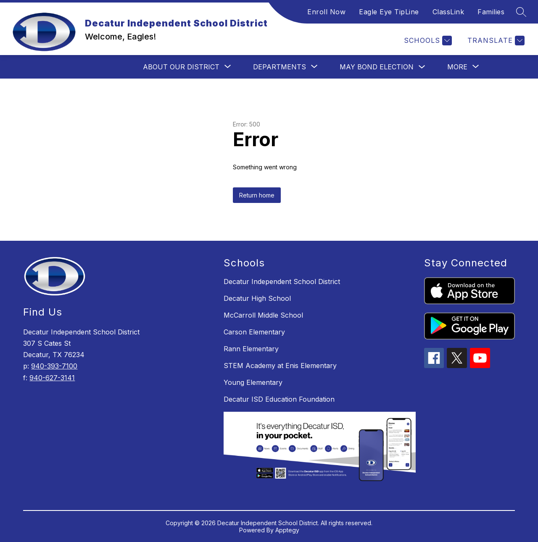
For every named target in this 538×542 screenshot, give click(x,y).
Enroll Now (326, 12)
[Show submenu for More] (457, 67)
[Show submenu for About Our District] (181, 67)
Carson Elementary (254, 332)
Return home (256, 195)
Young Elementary (253, 382)
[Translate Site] (495, 40)
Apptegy (287, 530)
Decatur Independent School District (282, 281)
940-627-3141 (52, 378)
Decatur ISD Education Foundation (279, 399)
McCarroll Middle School (263, 315)
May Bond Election (377, 67)
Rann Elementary (251, 349)
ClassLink (448, 12)
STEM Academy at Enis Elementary (280, 365)
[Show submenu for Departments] (279, 67)
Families (490, 12)
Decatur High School (257, 298)
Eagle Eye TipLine (389, 12)
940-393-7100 (54, 366)
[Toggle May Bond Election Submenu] (422, 67)
